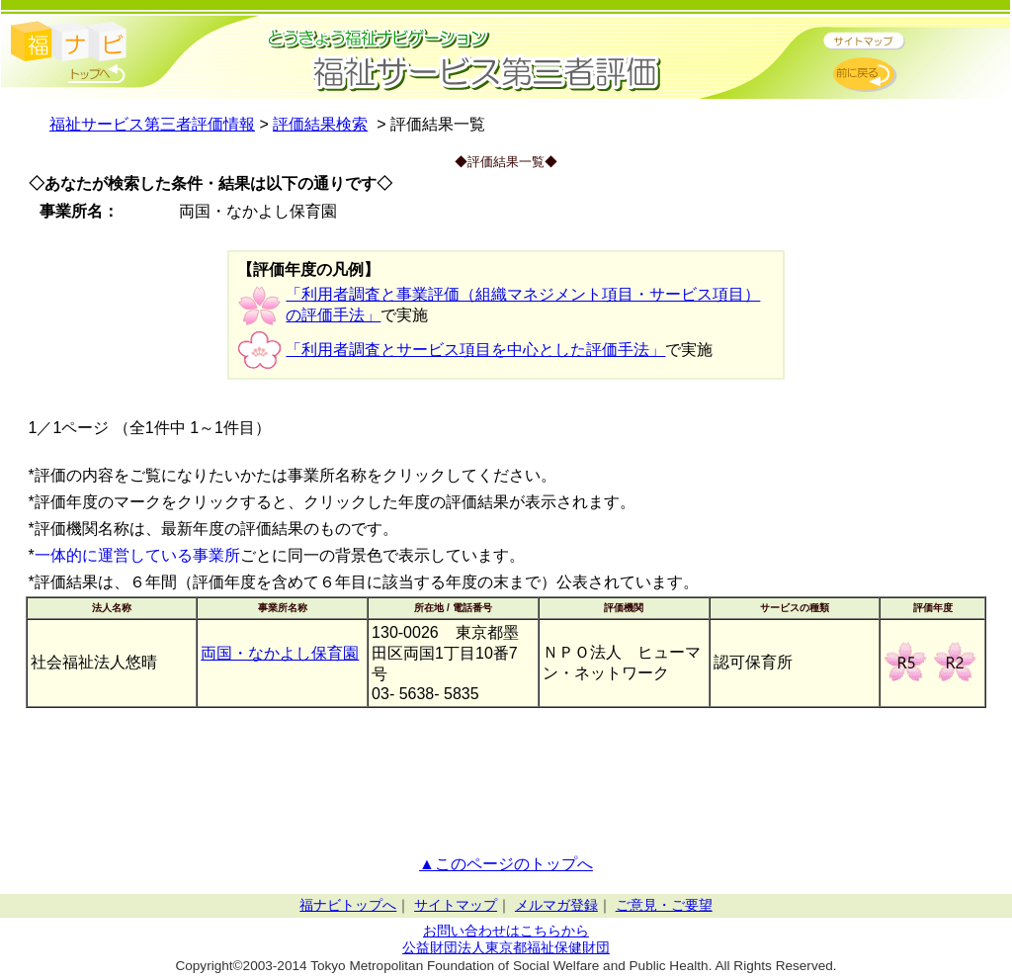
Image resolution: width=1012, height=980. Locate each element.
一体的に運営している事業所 (137, 555)
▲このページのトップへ (506, 863)
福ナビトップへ (347, 905)
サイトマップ (455, 905)
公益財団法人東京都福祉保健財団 (506, 947)
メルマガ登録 (556, 905)
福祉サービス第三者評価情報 (152, 124)
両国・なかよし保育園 (280, 653)
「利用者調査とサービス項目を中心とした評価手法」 (475, 349)
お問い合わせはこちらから (506, 931)
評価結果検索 (320, 124)
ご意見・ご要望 (664, 905)
